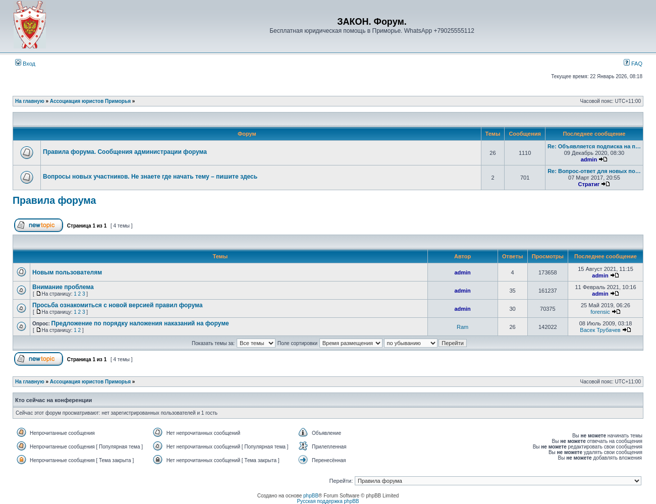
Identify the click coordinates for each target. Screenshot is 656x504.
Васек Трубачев (600, 330)
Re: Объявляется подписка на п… (594, 146)
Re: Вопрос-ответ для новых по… (594, 171)
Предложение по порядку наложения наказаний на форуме (140, 323)
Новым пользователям (67, 272)
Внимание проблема (63, 287)
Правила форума (54, 200)
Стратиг (588, 184)
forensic (600, 312)
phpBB (310, 495)
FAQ (633, 64)
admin (589, 159)
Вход (25, 64)
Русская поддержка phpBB (328, 501)
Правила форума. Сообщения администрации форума (125, 151)
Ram (462, 327)
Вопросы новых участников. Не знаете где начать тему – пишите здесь (150, 176)
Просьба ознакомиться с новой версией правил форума (117, 305)
